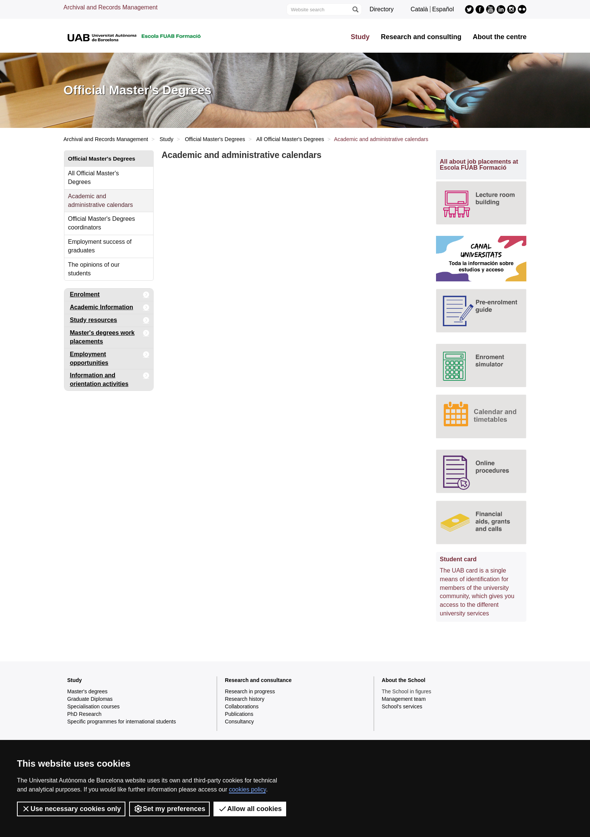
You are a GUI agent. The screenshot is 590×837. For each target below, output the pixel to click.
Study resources (109, 320)
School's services (402, 706)
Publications (239, 714)
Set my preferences (169, 808)
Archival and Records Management (111, 7)
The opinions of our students (94, 268)
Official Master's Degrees (215, 139)
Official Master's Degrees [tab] (102, 158)
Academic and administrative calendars (100, 200)
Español (443, 9)
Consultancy (239, 722)
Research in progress (250, 691)
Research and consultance (258, 680)
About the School (403, 680)
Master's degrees (87, 691)
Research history (244, 699)
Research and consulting (421, 36)
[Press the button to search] (355, 9)
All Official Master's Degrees (290, 139)
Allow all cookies (250, 808)
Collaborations (242, 706)
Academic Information (109, 307)
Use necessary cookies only (71, 808)
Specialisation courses (93, 706)
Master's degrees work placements (109, 336)
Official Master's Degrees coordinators (101, 223)
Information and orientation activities (109, 378)
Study (360, 36)
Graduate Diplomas (90, 699)
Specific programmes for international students (121, 722)
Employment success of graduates (100, 246)
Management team (404, 699)
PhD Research (84, 714)
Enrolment (109, 295)
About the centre (499, 36)
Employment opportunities (109, 357)
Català (419, 9)
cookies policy (247, 789)
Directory (381, 9)
